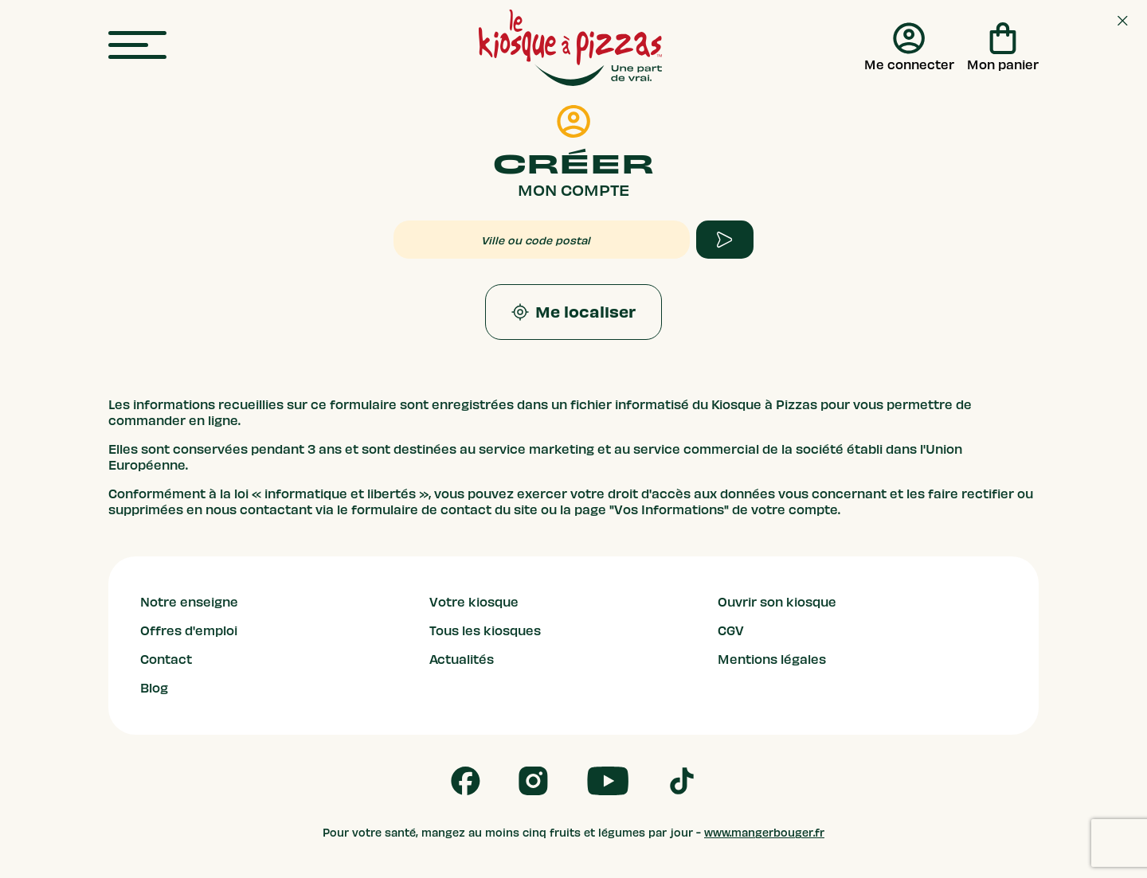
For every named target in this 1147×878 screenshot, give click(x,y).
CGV (731, 631)
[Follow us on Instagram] (533, 781)
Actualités (461, 660)
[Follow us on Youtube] (608, 781)
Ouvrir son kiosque (777, 602)
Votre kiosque (474, 602)
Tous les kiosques (485, 631)
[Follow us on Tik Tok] (681, 781)
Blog (154, 688)
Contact (166, 660)
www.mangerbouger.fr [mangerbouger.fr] (764, 833)
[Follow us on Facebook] (465, 781)
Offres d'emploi (188, 631)
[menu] (137, 45)
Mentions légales (772, 660)
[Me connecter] (909, 48)
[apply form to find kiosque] (725, 239)
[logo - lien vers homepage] (570, 48)
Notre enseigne (189, 602)
